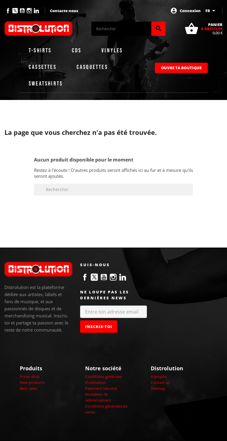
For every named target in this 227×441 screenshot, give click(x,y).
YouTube (22, 10)
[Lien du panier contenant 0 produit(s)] (203, 29)
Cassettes (42, 67)
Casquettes (92, 67)
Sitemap (158, 388)
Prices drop (30, 376)
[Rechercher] (121, 29)
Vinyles (112, 50)
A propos (159, 376)
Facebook (8, 10)
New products (32, 382)
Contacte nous (64, 10)
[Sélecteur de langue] (211, 10)
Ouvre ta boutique (181, 67)
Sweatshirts (46, 83)
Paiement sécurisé (101, 388)
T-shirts (40, 50)
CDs (77, 50)
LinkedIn (36, 10)
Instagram (29, 10)
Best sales (28, 388)
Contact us (160, 382)
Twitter (15, 10)
